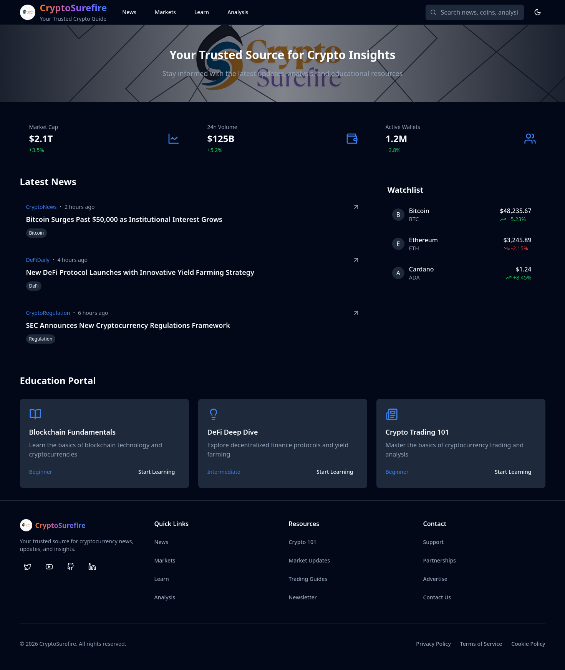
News (129, 12)
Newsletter (303, 597)
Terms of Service (481, 643)
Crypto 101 (302, 542)
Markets (165, 12)
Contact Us (437, 597)
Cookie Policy (528, 643)
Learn (201, 12)
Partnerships (439, 560)
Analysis (238, 12)
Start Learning (156, 471)
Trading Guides (308, 578)
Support (433, 542)
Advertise (435, 578)
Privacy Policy (433, 643)
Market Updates (309, 560)
